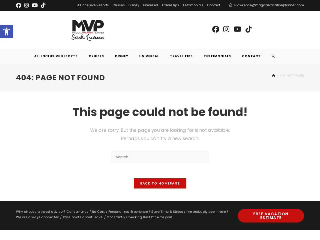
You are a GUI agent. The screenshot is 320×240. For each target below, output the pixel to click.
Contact (213, 5)
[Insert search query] (160, 157)
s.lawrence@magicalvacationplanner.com (269, 5)
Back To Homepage (160, 183)
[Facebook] (19, 5)
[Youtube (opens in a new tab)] (238, 29)
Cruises (118, 5)
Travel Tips (170, 5)
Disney (133, 5)
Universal (150, 5)
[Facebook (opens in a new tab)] (215, 29)
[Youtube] (34, 5)
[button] (6, 31)
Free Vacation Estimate (270, 215)
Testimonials (193, 5)
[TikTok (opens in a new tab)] (249, 29)
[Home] (273, 76)
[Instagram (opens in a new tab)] (226, 29)
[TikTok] (43, 5)
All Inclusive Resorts (93, 5)
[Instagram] (26, 5)
